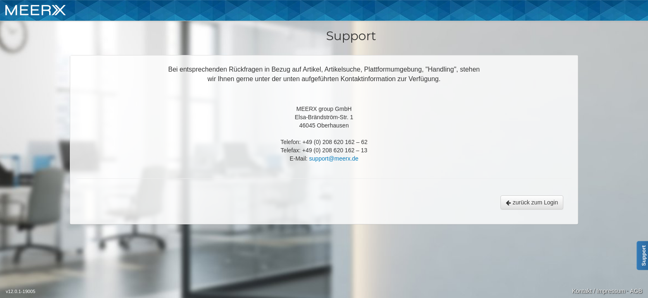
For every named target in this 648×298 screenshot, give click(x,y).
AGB (636, 291)
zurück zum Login (532, 202)
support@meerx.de (333, 158)
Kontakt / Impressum (598, 291)
